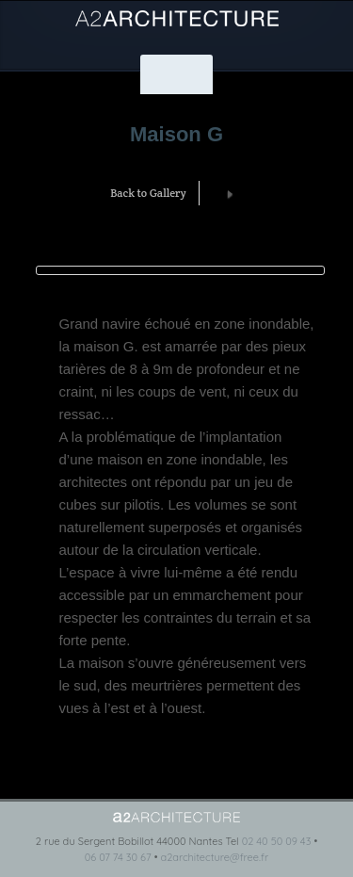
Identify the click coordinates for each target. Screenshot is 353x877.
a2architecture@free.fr (214, 857)
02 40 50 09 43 (277, 841)
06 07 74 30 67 (118, 857)
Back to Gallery (147, 193)
